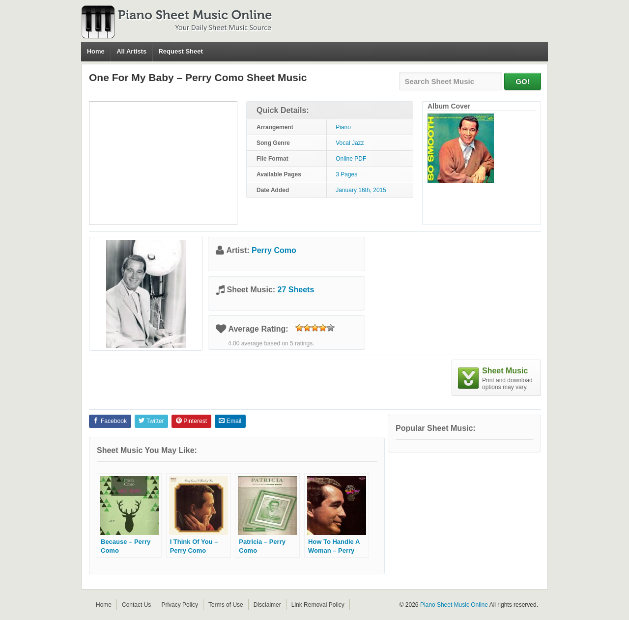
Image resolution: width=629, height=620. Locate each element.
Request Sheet (180, 51)
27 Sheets (296, 289)
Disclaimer (267, 604)
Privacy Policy (179, 604)
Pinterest (191, 421)
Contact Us (136, 604)
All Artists (131, 51)
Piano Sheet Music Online (454, 604)
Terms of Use (225, 604)
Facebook (110, 421)
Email (230, 421)
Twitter (151, 421)
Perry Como (274, 250)
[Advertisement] (163, 163)
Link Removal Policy (317, 604)
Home (96, 51)
